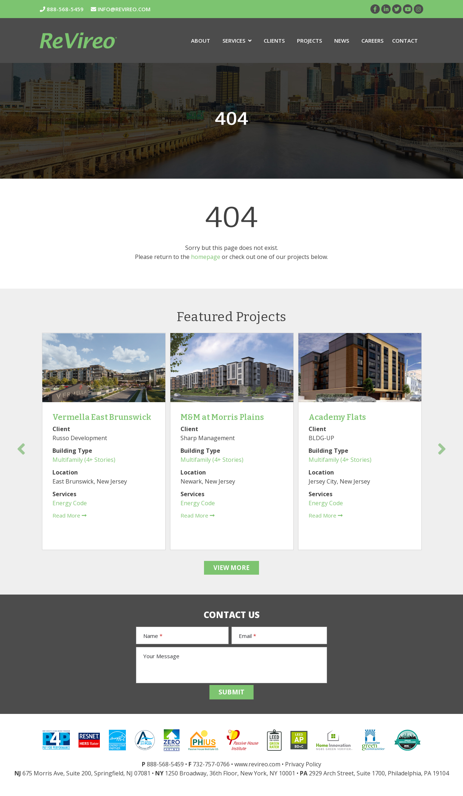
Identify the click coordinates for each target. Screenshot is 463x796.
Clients (274, 40)
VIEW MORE (231, 567)
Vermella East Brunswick (101, 417)
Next (442, 449)
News (341, 40)
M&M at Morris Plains (222, 417)
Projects (309, 40)
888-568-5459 (62, 9)
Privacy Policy (303, 764)
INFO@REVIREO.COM (120, 9)
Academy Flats (337, 417)
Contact (405, 40)
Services (236, 40)
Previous (21, 449)
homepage (205, 257)
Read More (69, 515)
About (200, 40)
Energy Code (69, 503)
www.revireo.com (257, 764)
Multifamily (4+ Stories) (83, 460)
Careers (372, 40)
